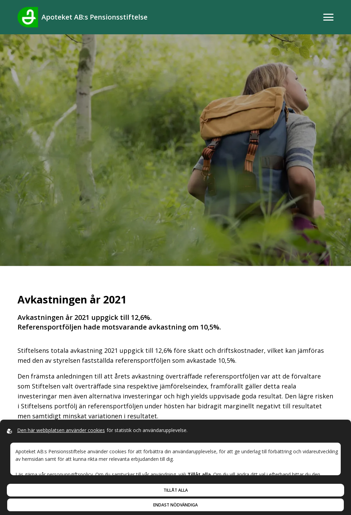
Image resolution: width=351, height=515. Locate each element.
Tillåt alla (176, 490)
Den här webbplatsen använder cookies (61, 430)
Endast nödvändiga (175, 505)
